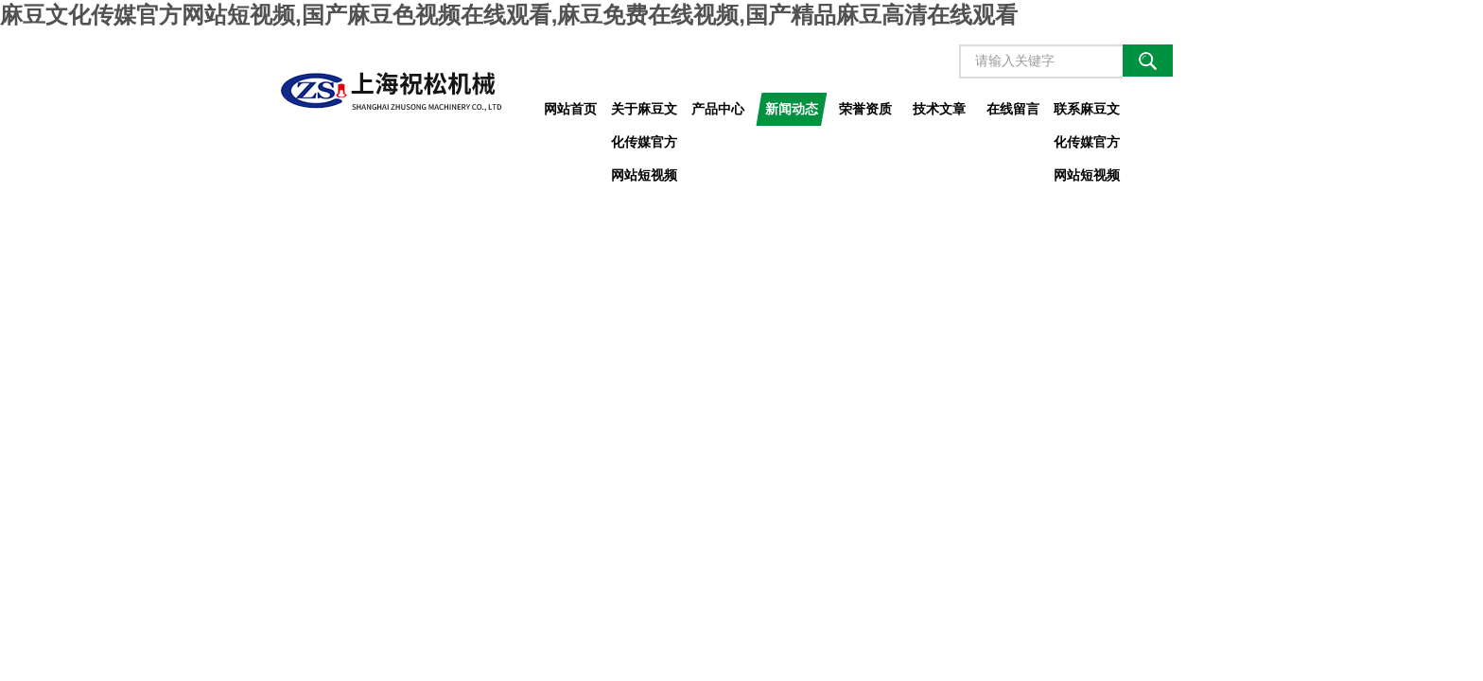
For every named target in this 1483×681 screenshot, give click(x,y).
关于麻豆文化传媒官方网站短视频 (644, 113)
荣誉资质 (865, 108)
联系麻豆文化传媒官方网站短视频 (1087, 113)
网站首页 (570, 108)
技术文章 (939, 108)
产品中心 (717, 108)
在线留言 (1012, 108)
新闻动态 (791, 108)
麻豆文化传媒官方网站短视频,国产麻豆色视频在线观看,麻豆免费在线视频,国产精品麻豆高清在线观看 (509, 14)
